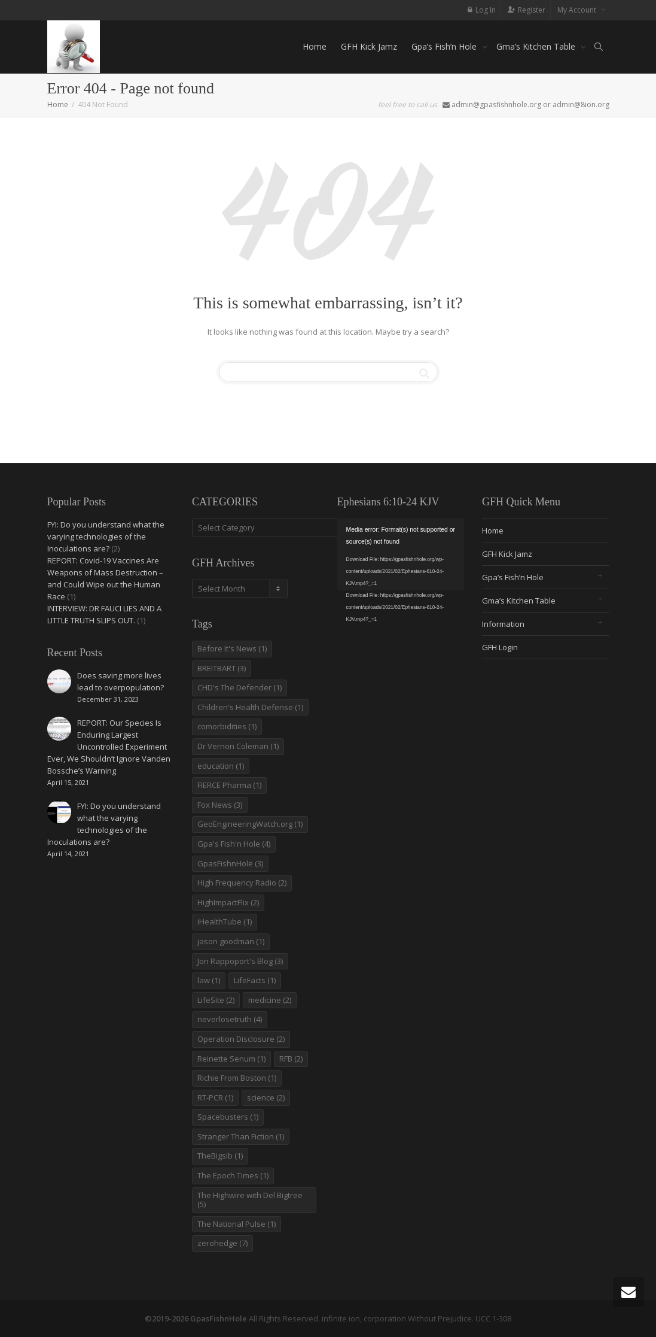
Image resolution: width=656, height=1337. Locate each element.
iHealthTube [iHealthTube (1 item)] (224, 921)
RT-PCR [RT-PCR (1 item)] (215, 1097)
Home (315, 46)
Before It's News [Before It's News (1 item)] (232, 648)
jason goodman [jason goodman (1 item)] (230, 941)
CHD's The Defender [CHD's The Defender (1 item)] (239, 687)
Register (531, 10)
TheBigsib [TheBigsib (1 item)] (220, 1155)
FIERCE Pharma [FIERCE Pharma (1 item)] (229, 785)
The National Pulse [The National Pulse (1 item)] (236, 1223)
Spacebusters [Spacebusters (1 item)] (227, 1116)
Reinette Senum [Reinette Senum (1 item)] (231, 1058)
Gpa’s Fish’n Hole (445, 46)
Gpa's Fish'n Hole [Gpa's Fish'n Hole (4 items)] (233, 843)
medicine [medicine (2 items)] (269, 1000)
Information (503, 624)
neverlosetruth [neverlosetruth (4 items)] (229, 1019)
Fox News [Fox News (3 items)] (219, 804)
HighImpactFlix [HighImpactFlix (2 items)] (228, 902)
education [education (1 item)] (220, 765)
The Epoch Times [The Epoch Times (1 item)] (232, 1175)
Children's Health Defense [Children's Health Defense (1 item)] (250, 707)
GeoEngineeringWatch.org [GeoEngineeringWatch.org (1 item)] (250, 823)
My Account (577, 10)
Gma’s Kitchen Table (537, 46)
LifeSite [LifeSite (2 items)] (215, 1000)
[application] (401, 554)
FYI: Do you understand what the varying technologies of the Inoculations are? (105, 536)
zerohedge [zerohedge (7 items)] (222, 1243)
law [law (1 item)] (208, 980)
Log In (485, 10)
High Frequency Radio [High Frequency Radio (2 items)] (241, 882)
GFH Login (500, 647)
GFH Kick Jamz (369, 46)
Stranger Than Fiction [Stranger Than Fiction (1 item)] (240, 1136)
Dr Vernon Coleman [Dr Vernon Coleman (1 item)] (238, 746)
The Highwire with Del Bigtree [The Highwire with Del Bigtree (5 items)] (250, 1200)
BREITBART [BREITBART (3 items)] (221, 668)
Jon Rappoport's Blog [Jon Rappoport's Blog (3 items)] (240, 961)
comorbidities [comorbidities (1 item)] (227, 726)
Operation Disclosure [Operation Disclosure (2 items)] (241, 1038)
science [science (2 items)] (266, 1097)
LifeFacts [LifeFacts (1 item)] (255, 980)
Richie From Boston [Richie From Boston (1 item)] (236, 1077)
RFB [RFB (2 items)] (291, 1058)
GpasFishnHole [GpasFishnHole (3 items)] (230, 863)
